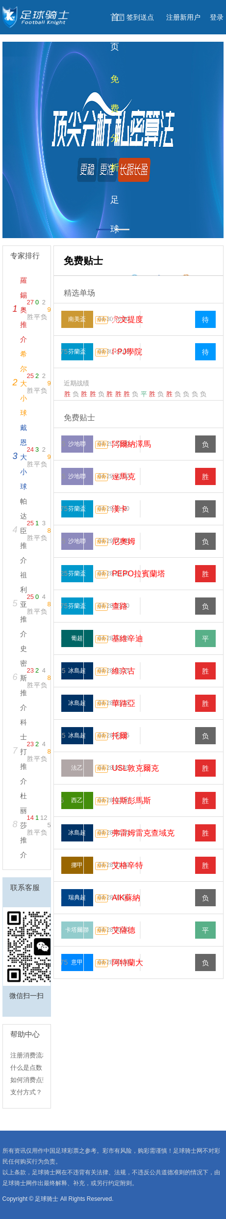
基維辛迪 (127, 638)
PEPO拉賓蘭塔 (138, 573)
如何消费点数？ (32, 1080)
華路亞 (123, 703)
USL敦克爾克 (135, 768)
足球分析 (114, 244)
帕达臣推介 (23, 530)
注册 (183, 17)
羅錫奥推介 (23, 309)
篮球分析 (114, 365)
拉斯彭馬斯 (131, 800)
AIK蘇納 (126, 898)
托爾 (119, 735)
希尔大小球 (23, 383)
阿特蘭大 (127, 962)
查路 (119, 606)
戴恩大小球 (23, 457)
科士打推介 (23, 751)
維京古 (123, 671)
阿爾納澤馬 (131, 444)
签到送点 (140, 17)
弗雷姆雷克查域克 (143, 833)
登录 (217, 17)
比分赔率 (114, 485)
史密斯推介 (23, 678)
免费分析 (114, 123)
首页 (114, 32)
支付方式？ (26, 1092)
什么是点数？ (29, 1067)
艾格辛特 (127, 865)
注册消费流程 (29, 1055)
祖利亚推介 (23, 604)
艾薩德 (123, 930)
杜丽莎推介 (23, 825)
